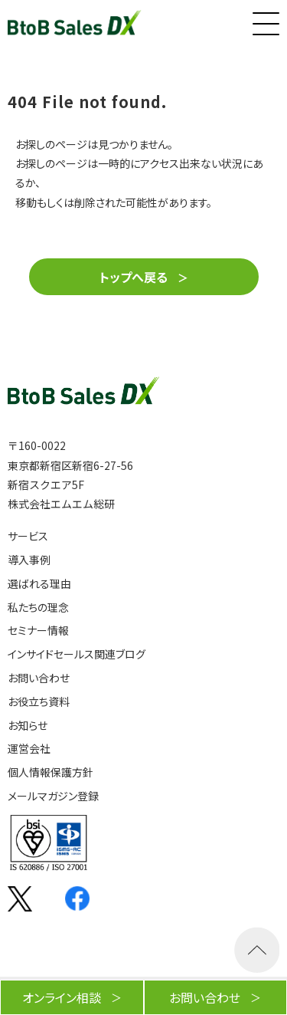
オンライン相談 (61, 997)
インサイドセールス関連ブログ (76, 654)
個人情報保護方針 (50, 772)
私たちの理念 (38, 607)
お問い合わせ (39, 678)
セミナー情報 (38, 630)
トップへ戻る (133, 277)
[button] (264, 20)
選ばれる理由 (39, 583)
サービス (28, 536)
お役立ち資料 (39, 701)
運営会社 (29, 748)
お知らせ (27, 725)
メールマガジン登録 (53, 796)
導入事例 (29, 560)
